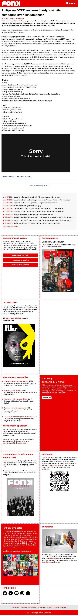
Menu (72, 3)
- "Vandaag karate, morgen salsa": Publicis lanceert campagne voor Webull (34, 211)
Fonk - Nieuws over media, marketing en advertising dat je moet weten (12, 3)
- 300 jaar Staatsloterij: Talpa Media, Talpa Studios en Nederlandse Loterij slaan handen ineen (39, 220)
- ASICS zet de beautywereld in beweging (23, 206)
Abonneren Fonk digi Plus (12, 390)
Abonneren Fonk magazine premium (16, 381)
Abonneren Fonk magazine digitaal (15, 399)
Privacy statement (60, 607)
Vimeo (29, 176)
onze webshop (25, 551)
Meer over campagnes (10, 226)
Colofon (49, 607)
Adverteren (42, 607)
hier (73, 387)
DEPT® (21, 176)
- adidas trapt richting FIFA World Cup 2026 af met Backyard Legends (32, 223)
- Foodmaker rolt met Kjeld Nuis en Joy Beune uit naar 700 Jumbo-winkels (34, 209)
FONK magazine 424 (57, 465)
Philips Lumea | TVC (8, 176)
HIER (58, 245)
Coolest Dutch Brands (20, 255)
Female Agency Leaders (20, 260)
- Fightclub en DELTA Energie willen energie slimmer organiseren (31, 203)
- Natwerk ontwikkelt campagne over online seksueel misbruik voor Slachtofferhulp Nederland (39, 217)
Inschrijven (47, 398)
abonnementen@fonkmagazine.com (15, 443)
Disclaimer (15, 607)
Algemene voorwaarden (28, 607)
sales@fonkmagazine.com (51, 562)
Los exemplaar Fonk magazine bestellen (17, 417)
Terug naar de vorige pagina (39, 186)
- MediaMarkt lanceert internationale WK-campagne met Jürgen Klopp (32, 197)
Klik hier (53, 558)
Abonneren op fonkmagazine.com (15, 408)
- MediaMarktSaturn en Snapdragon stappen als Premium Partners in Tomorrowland (37, 200)
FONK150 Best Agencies (20, 265)
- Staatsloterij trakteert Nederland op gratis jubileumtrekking (29, 214)
